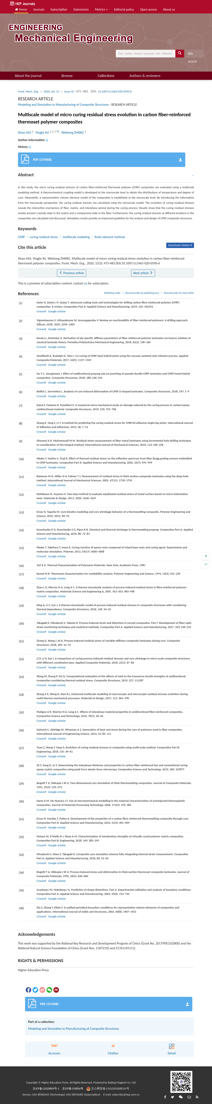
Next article (143, 273)
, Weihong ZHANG (72, 132)
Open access (148, 9)
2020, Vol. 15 (51, 91)
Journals (39, 9)
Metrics (101, 9)
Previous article (71, 273)
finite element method (110, 237)
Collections (106, 75)
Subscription (59, 9)
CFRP (21, 237)
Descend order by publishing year (142, 292)
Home (21, 9)
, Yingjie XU (41, 132)
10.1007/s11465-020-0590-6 (115, 91)
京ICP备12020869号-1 (46, 1088)
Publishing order (112, 292)
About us (169, 9)
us (85, 283)
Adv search (192, 55)
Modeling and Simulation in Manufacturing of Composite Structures (63, 105)
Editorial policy (124, 9)
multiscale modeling (76, 237)
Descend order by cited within (179, 292)
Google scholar (57, 311)
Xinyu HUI (25, 132)
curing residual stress (44, 237)
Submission (81, 9)
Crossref (41, 311)
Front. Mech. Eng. (28, 91)
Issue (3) (69, 91)
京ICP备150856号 (72, 1088)
